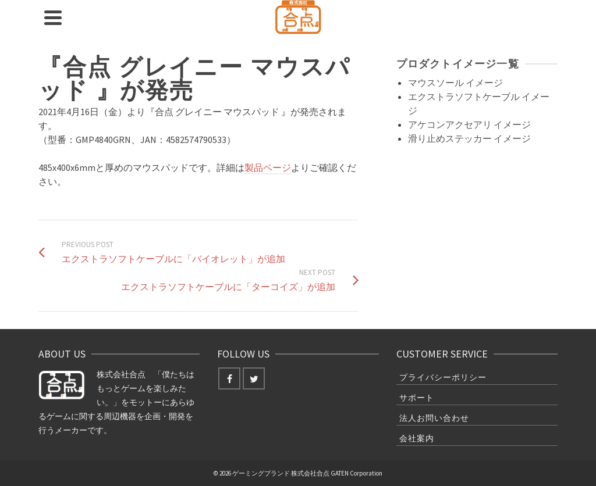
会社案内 (416, 438)
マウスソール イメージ (455, 82)
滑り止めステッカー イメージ (469, 138)
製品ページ (267, 167)
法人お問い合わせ (434, 418)
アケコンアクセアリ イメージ (469, 124)
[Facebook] (229, 378)
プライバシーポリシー (443, 377)
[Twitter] (254, 378)
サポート (416, 397)
